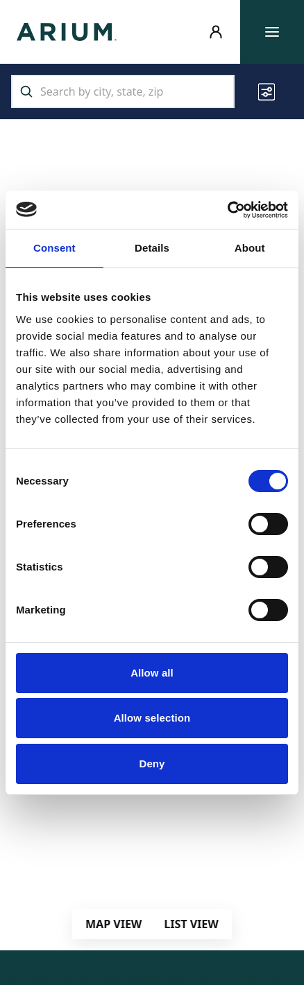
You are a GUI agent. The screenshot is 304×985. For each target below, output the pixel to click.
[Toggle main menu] (272, 32)
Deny (151, 763)
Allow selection (152, 718)
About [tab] (250, 248)
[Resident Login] (216, 31)
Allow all (152, 673)
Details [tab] (152, 248)
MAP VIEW (113, 924)
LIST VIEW (191, 924)
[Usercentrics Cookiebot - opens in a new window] (227, 210)
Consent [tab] (54, 248)
